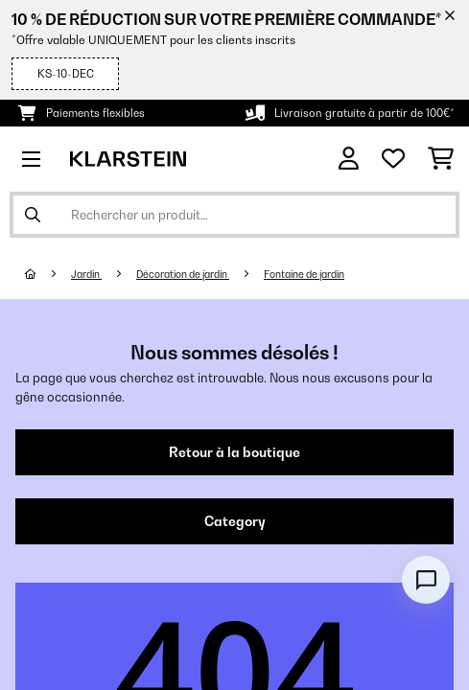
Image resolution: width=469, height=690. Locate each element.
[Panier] (441, 159)
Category (235, 521)
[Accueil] (48, 274)
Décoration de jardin (182, 274)
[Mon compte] (349, 158)
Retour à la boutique (234, 452)
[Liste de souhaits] (393, 159)
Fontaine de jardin (304, 274)
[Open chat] (426, 580)
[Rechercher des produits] (234, 215)
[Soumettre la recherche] (32, 214)
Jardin (86, 274)
